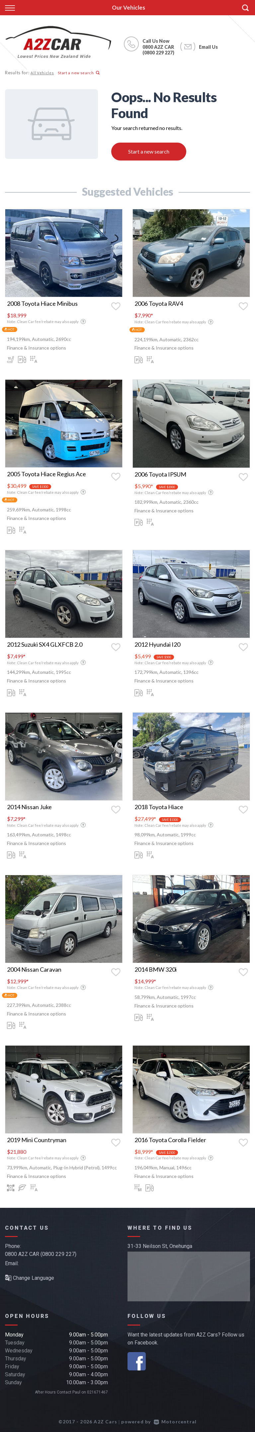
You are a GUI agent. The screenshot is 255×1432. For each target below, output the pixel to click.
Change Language (29, 1278)
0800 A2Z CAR (158, 47)
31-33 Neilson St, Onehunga (160, 1246)
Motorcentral (175, 1421)
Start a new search (78, 73)
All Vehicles (42, 73)
